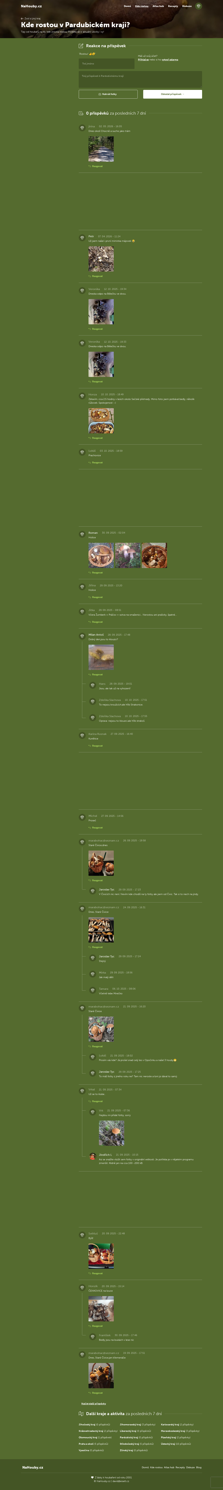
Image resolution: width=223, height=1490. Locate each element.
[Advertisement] (47, 94)
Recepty (173, 6)
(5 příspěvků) (93, 1443)
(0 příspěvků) (94, 1424)
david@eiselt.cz (121, 1481)
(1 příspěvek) (95, 1437)
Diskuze (187, 6)
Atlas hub (158, 6)
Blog (198, 1467)
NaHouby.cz (31, 6)
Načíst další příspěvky (93, 1403)
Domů (127, 6)
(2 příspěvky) (177, 1424)
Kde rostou (141, 6)
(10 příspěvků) (176, 1443)
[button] (108, 94)
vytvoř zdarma (170, 59)
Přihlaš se (143, 59)
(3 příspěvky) (137, 1424)
